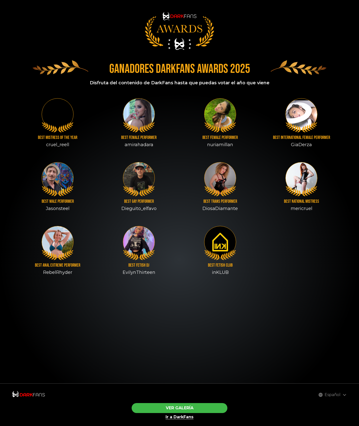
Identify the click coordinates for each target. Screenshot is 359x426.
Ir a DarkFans (179, 417)
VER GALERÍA (179, 408)
